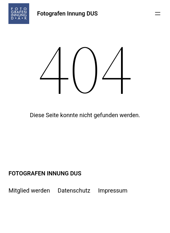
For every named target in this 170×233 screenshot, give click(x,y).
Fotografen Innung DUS (67, 13)
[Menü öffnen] (158, 13)
